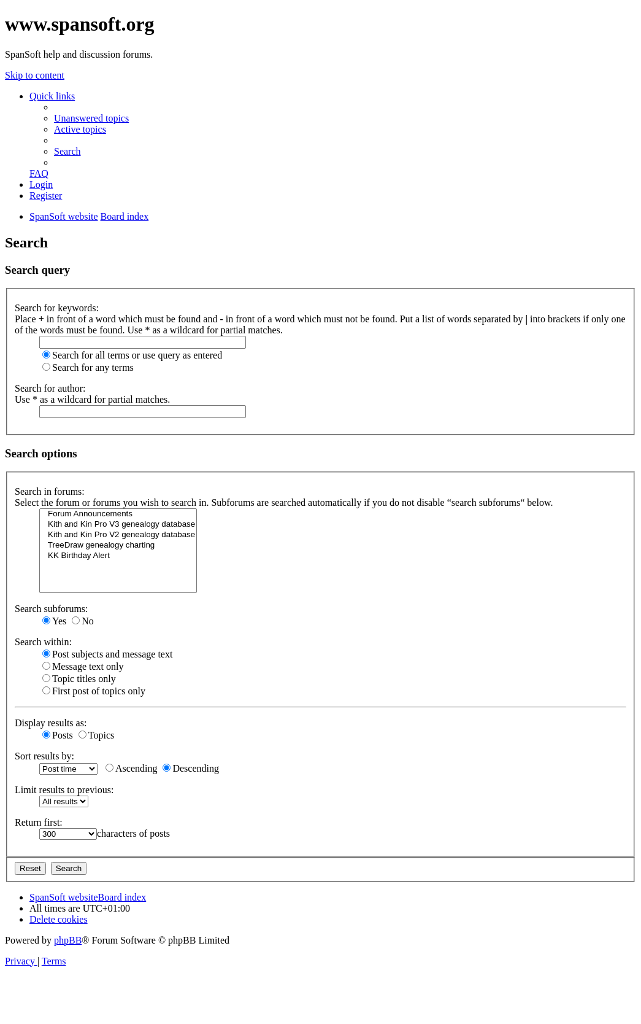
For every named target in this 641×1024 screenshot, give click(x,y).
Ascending (131, 768)
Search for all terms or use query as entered (132, 355)
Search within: (43, 642)
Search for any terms (88, 367)
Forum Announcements (118, 514)
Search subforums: (51, 608)
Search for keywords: (57, 308)
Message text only (82, 666)
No (83, 621)
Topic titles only (79, 678)
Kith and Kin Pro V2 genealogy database (118, 535)
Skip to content (34, 75)
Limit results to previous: (64, 790)
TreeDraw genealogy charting (118, 545)
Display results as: (50, 723)
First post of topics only (93, 691)
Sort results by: (44, 756)
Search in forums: (50, 491)
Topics (96, 735)
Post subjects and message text (107, 654)
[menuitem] (91, 118)
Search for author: (50, 388)
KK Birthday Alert (118, 556)
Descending (191, 768)
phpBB (68, 940)
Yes (54, 621)
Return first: (39, 822)
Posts (57, 735)
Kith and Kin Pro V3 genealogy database (118, 524)
